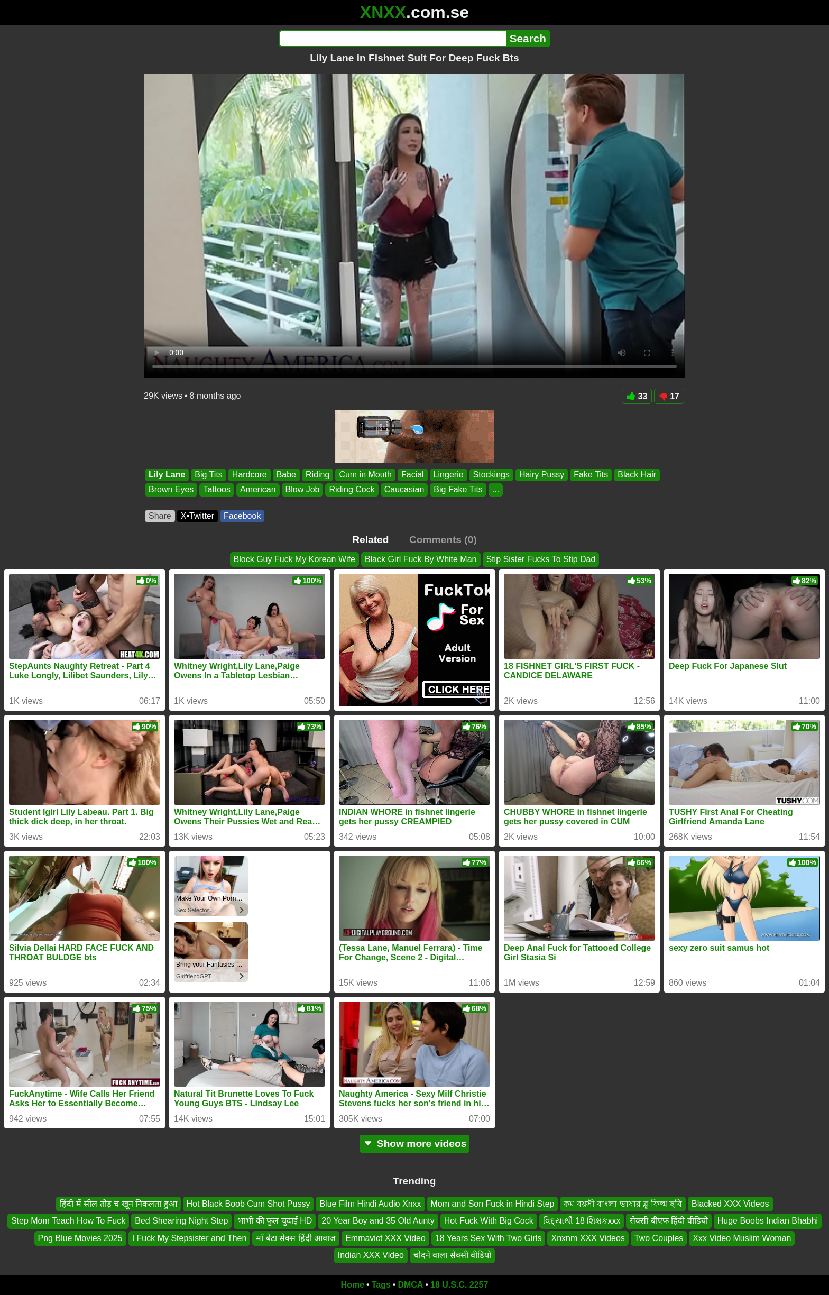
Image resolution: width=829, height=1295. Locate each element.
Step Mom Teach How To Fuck (68, 1220)
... (495, 489)
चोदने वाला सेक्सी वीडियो (452, 1255)
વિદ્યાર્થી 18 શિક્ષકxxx (582, 1220)
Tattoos (217, 489)
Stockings (491, 474)
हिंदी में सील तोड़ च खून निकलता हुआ (118, 1203)
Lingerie (449, 474)
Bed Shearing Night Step (181, 1220)
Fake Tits (591, 474)
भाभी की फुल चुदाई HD (274, 1220)
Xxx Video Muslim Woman (742, 1237)
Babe (286, 474)
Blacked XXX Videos (730, 1203)
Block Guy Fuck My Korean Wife (294, 559)
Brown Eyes (171, 489)
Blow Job (302, 489)
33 (637, 396)
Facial (412, 474)
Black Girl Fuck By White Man (421, 559)
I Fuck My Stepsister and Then (189, 1237)
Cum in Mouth (365, 474)
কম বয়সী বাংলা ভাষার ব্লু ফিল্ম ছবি (623, 1203)
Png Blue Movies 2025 (80, 1237)
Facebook (242, 515)
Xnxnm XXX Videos (587, 1237)
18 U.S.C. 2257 (459, 1284)
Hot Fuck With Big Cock (488, 1220)
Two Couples (659, 1237)
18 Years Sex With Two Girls (488, 1237)
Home (352, 1284)
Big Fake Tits (458, 489)
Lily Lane (167, 474)
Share (160, 515)
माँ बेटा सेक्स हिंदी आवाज (296, 1237)
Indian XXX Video (371, 1255)
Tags (381, 1284)
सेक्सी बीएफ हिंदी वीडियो (668, 1220)
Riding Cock (351, 489)
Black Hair (637, 474)
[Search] (392, 38)
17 (669, 396)
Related (370, 539)
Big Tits (208, 474)
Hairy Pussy (541, 474)
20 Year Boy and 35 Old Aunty (378, 1220)
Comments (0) (443, 539)
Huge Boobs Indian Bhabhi (767, 1220)
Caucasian (404, 489)
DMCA (410, 1284)
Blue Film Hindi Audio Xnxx (370, 1203)
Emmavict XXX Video (385, 1237)
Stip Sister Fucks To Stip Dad (541, 559)
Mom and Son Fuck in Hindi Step (493, 1203)
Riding (317, 474)
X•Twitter (197, 515)
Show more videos (415, 1143)
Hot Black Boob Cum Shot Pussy (248, 1203)
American (258, 489)
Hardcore (249, 474)
